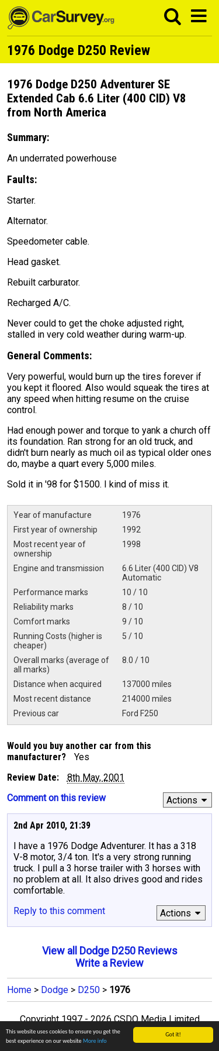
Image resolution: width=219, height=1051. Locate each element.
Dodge (54, 989)
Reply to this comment (59, 910)
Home (19, 989)
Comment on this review (56, 797)
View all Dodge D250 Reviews (110, 950)
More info (95, 1041)
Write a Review (109, 963)
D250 (89, 989)
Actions (188, 800)
